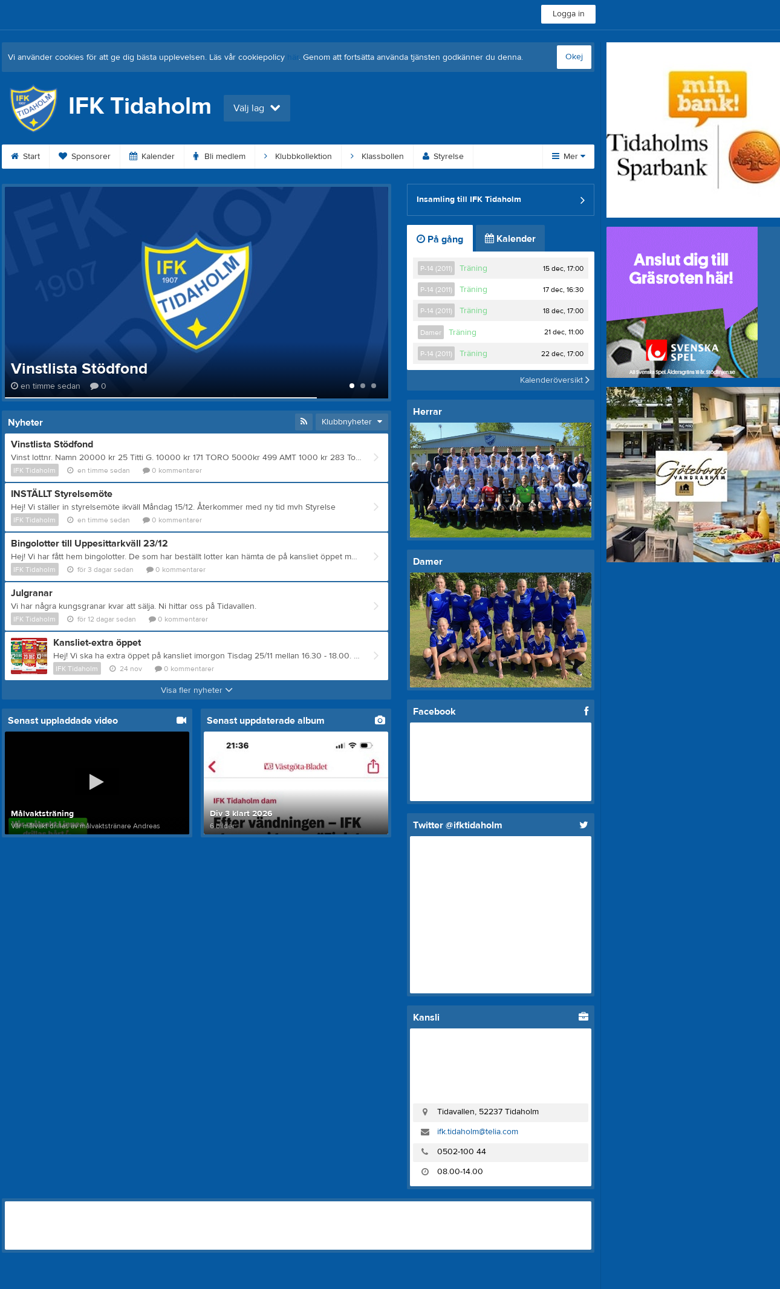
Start (25, 156)
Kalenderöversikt (555, 380)
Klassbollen (377, 156)
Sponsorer (85, 156)
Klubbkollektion (298, 156)
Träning (473, 268)
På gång (440, 239)
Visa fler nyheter (197, 690)
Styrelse (443, 156)
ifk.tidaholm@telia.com (477, 1131)
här (293, 57)
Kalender (152, 156)
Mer (568, 156)
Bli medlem (219, 156)
